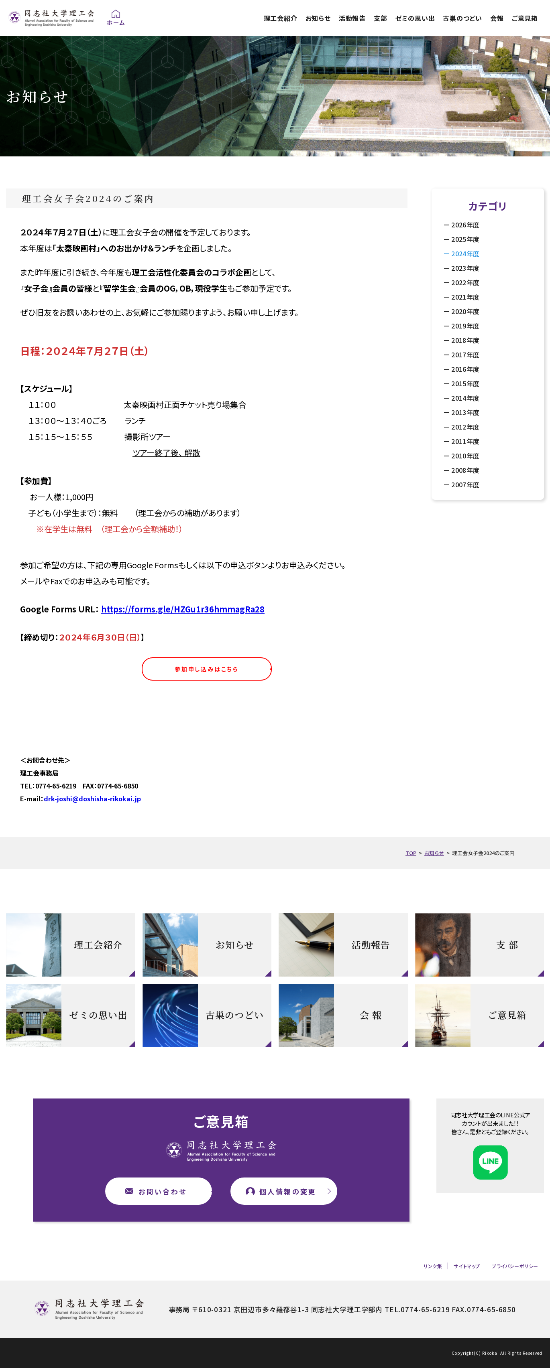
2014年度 (465, 398)
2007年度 (465, 484)
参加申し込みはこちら (207, 669)
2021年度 (465, 297)
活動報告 (352, 18)
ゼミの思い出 (415, 18)
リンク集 (433, 1266)
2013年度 (465, 412)
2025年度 (465, 239)
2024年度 (465, 253)
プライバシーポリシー (515, 1266)
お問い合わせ (163, 1191)
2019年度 (465, 325)
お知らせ (318, 18)
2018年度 (465, 340)
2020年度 (465, 311)
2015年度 (465, 383)
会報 (497, 18)
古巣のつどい (462, 18)
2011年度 (465, 441)
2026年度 (465, 224)
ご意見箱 (525, 18)
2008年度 (465, 470)
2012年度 (465, 427)
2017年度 (465, 354)
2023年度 (465, 268)
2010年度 (465, 455)
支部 (380, 18)
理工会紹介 (280, 18)
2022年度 (465, 282)
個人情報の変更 (288, 1191)
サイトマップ (467, 1266)
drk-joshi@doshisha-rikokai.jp (92, 798)
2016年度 (465, 369)
